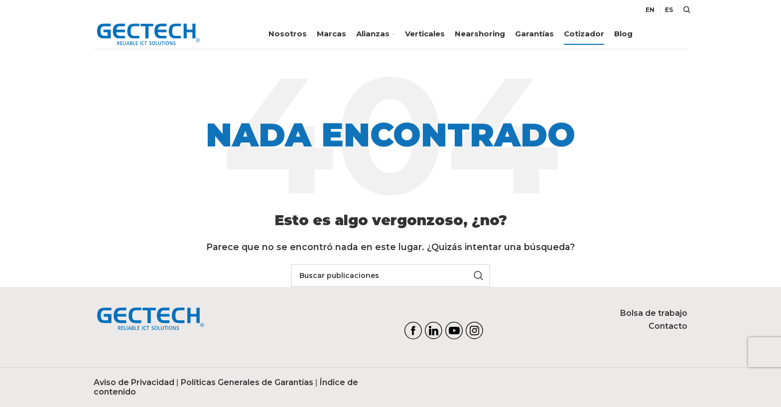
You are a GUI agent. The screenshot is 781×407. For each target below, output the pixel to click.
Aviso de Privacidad (134, 383)
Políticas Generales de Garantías (247, 383)
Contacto (668, 326)
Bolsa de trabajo (653, 313)
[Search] (685, 10)
